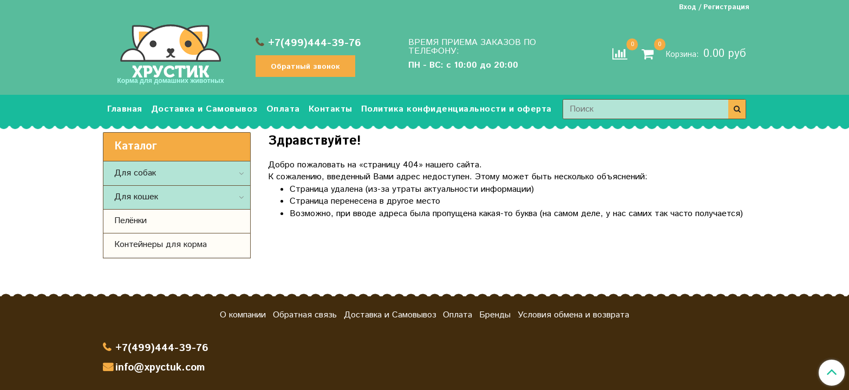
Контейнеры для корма (160, 244)
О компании (243, 315)
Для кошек (136, 197)
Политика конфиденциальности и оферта (456, 109)
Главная (124, 109)
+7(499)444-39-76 (314, 43)
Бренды (495, 315)
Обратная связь (305, 315)
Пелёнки (130, 220)
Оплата (283, 109)
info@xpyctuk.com (160, 367)
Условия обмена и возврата (573, 315)
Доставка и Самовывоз (204, 109)
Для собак (135, 173)
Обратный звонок (305, 66)
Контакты (330, 109)
